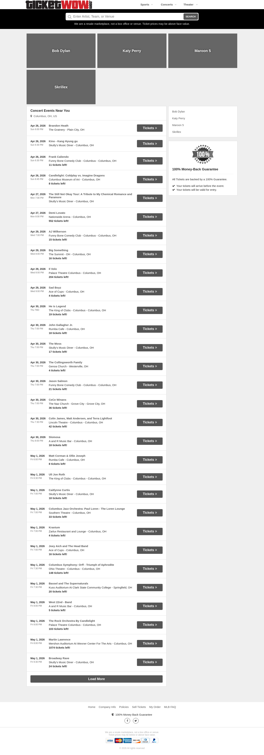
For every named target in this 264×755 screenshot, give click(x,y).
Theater (191, 4)
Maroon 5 (178, 125)
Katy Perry (178, 118)
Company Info (107, 706)
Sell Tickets (139, 706)
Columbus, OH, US (43, 116)
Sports (146, 4)
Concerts (168, 4)
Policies (124, 706)
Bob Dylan (178, 111)
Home (91, 706)
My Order (155, 706)
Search (191, 16)
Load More (96, 679)
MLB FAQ (170, 706)
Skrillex (176, 131)
